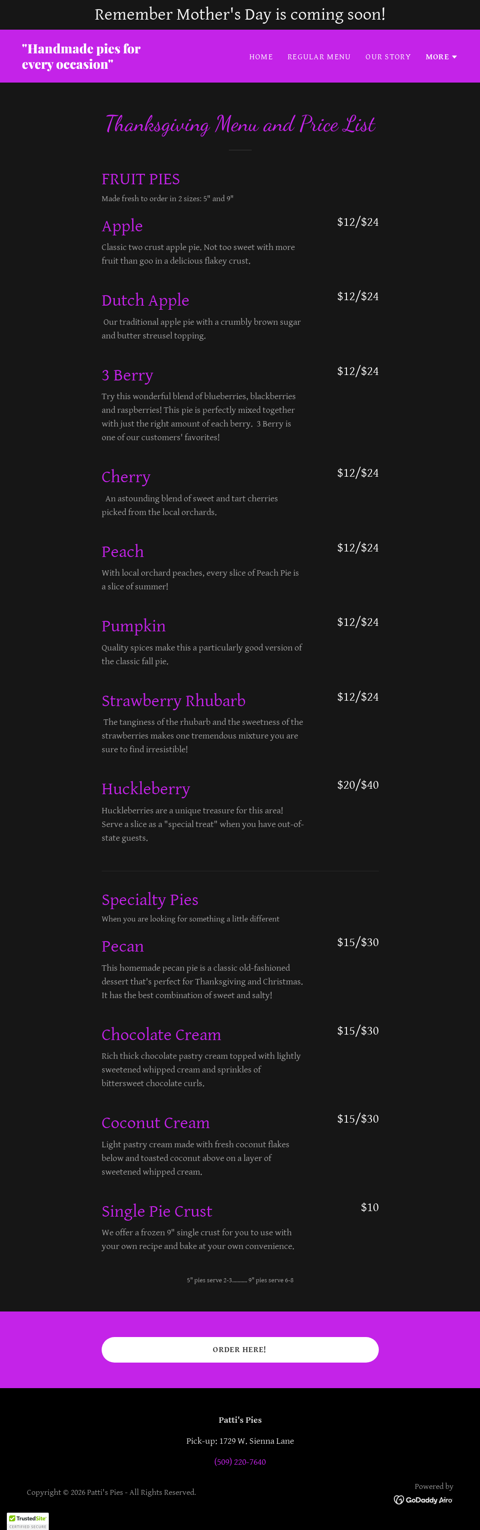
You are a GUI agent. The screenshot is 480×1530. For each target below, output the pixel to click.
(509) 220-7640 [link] (240, 1462)
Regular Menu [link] (319, 57)
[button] (442, 57)
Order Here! (240, 1349)
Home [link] (261, 57)
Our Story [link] (388, 57)
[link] (127, 66)
